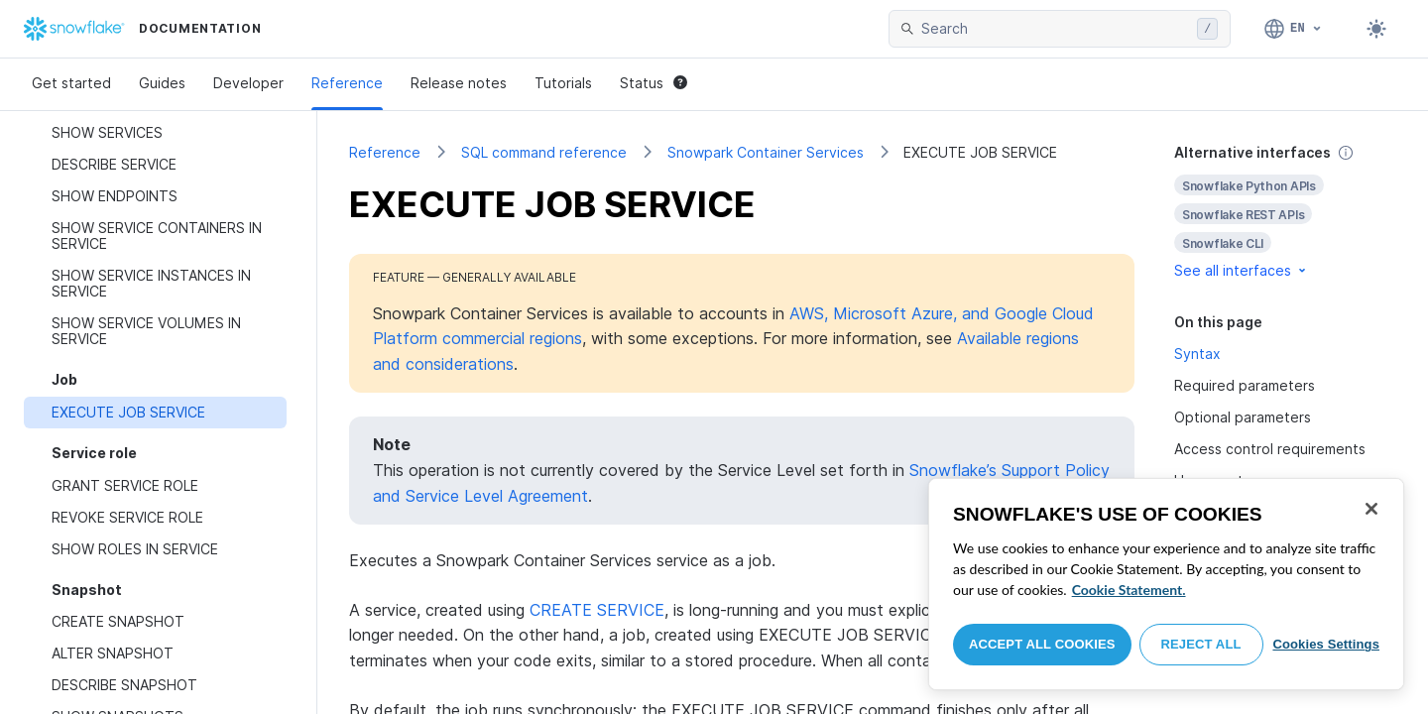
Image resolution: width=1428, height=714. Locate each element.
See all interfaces (1241, 270)
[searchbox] (1055, 29)
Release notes (459, 82)
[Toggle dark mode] (1376, 29)
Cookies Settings (1325, 644)
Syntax (1197, 353)
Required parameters (1244, 385)
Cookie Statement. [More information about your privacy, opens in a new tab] (1129, 589)
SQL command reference (544, 152)
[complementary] (1285, 212)
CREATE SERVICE (597, 610)
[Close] (1371, 509)
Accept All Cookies (1042, 644)
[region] (1166, 584)
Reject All (1201, 644)
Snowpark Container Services (765, 152)
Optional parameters (1242, 417)
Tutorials (563, 82)
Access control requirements (1270, 448)
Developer (248, 82)
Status (653, 82)
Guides (162, 82)
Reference (347, 82)
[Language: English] (1293, 29)
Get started (71, 82)
